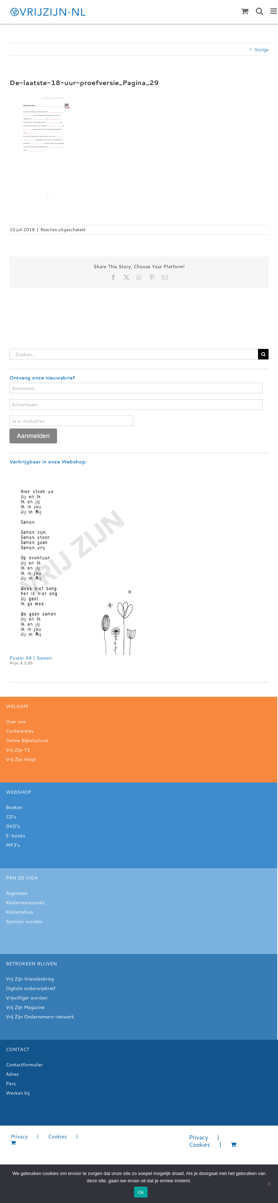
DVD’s (13, 825)
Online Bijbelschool (27, 739)
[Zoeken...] (133, 354)
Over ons (15, 720)
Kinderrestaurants (25, 901)
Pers (11, 1082)
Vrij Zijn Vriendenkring (30, 977)
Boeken (14, 806)
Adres (12, 1073)
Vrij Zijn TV (18, 748)
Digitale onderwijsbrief (30, 987)
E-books (15, 834)
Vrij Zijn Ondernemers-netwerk (40, 1015)
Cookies (57, 1135)
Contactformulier (24, 1063)
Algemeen (16, 892)
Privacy (19, 1135)
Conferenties (19, 730)
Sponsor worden (24, 920)
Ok (141, 1192)
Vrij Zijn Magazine (25, 1006)
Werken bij (17, 1092)
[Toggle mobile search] (259, 11)
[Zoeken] (263, 354)
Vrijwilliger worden (26, 996)
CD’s (11, 815)
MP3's (13, 844)
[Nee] (269, 1183)
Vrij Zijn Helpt (21, 758)
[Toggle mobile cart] (245, 11)
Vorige (261, 49)
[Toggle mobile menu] (274, 11)
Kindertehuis (19, 911)
